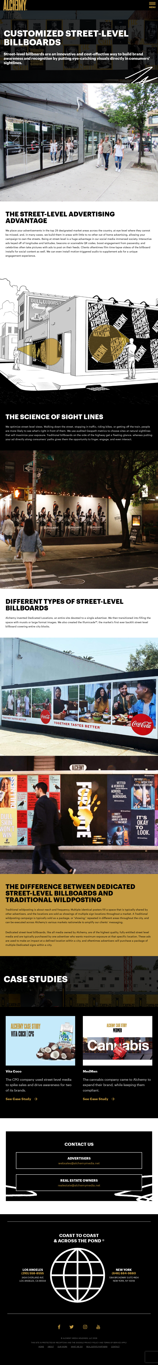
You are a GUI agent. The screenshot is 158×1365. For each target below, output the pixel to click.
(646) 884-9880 (124, 1273)
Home (41, 1346)
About (51, 1346)
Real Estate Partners (96, 1346)
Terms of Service (112, 1342)
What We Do (77, 1346)
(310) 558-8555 (32, 1273)
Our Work (62, 1346)
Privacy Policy (91, 1342)
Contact (115, 1346)
